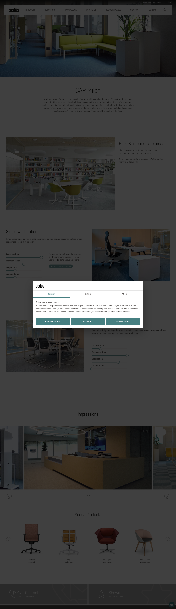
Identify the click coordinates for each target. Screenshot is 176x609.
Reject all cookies (53, 321)
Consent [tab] (51, 294)
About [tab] (124, 294)
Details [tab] (88, 294)
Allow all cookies (123, 321)
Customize (88, 321)
